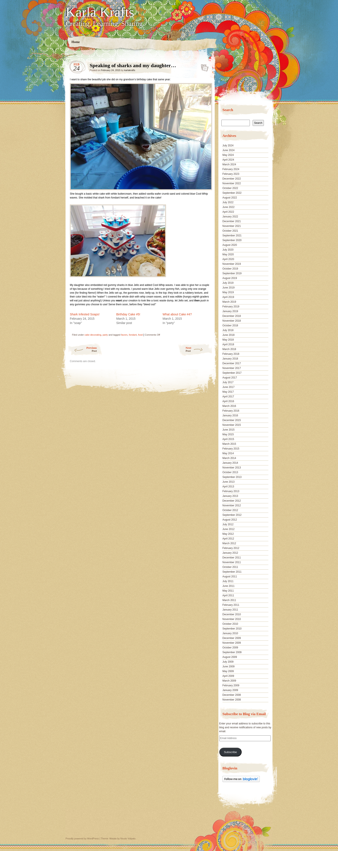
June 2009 (228, 666)
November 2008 (231, 699)
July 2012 (227, 524)
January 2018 (230, 358)
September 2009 (232, 652)
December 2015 (231, 420)
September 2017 (232, 372)
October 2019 (230, 268)
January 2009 (230, 690)
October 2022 (230, 188)
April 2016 (228, 401)
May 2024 (228, 155)
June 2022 (228, 207)
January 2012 (230, 552)
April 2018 (228, 344)
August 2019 (229, 278)
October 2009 (230, 647)
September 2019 (232, 273)
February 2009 (230, 685)
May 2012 (228, 533)
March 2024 (229, 164)
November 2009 (231, 642)
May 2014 (228, 453)
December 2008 (231, 694)
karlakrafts (129, 70)
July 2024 (227, 145)
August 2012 (229, 519)
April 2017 (228, 396)
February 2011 (230, 604)
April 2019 (228, 297)
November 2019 (231, 263)
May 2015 (228, 434)
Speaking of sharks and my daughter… (203, 66)
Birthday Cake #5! (128, 314)
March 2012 (229, 543)
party (105, 334)
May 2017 (228, 391)
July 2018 (227, 330)
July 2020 (227, 249)
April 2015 (228, 439)
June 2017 (228, 387)
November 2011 (231, 562)
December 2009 (231, 638)
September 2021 (232, 235)
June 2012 (228, 529)
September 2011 (232, 571)
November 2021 (231, 226)
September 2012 (232, 514)
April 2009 (228, 675)
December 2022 (231, 178)
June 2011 (228, 585)
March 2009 (229, 680)
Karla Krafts (100, 12)
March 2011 (229, 600)
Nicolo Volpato (127, 838)
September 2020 (232, 240)
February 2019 (230, 306)
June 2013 (228, 481)
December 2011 (231, 557)
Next (199, 349)
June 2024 (228, 150)
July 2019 (227, 282)
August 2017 (229, 377)
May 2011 (228, 590)
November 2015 (231, 424)
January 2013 (230, 496)
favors (124, 334)
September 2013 (232, 477)
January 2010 (230, 633)
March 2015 (229, 443)
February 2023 (230, 173)
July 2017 (227, 382)
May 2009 (228, 671)
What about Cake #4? (177, 314)
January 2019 (230, 311)
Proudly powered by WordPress (82, 838)
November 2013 (231, 467)
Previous (82, 349)
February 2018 (230, 353)
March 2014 (229, 458)
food (140, 334)
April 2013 (228, 486)
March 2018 (229, 349)
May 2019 (228, 292)
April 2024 (228, 159)
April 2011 (228, 595)
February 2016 (230, 410)
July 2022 (227, 202)
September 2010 (232, 628)
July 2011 (227, 581)
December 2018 (231, 316)
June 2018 (228, 334)
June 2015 (228, 429)
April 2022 (228, 211)
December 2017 (231, 363)
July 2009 (227, 661)
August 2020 (229, 244)
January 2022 (230, 216)
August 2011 (229, 576)
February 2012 (230, 548)
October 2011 (230, 567)
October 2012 (230, 510)
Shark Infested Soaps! (85, 314)
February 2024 (230, 169)
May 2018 (228, 339)
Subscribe (230, 752)
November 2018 (231, 320)
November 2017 (231, 368)
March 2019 (229, 301)
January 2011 (230, 609)
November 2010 (231, 619)
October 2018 (230, 325)
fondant (133, 334)
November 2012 (231, 505)
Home (76, 42)
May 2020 (228, 254)
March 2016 (229, 406)
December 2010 (231, 614)
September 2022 (232, 192)
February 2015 (230, 448)
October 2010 (230, 623)
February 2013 (230, 491)
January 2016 (230, 415)
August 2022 (229, 197)
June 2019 (228, 287)
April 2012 (228, 538)
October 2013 (230, 472)
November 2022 (231, 183)
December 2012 (231, 500)
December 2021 (231, 221)
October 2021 (230, 230)
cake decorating (92, 334)
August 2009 (229, 657)
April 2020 (228, 259)
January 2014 (230, 462)
